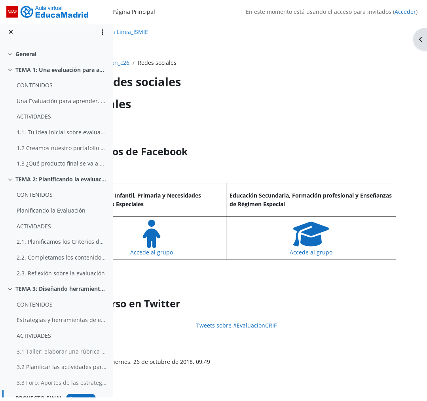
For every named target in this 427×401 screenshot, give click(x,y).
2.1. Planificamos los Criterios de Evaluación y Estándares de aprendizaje (61, 245)
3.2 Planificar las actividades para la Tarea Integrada (61, 371)
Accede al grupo (203, 252)
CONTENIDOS (35, 89)
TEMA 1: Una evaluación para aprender (61, 73)
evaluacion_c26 (153, 62)
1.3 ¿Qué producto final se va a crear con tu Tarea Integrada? (61, 167)
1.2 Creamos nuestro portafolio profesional (61, 151)
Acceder (405, 11)
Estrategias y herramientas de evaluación (61, 324)
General (25, 57)
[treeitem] (56, 58)
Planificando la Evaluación (51, 214)
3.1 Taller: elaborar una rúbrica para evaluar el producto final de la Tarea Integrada (61, 355)
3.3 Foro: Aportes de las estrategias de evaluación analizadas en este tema (61, 386)
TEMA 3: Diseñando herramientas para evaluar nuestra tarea (61, 292)
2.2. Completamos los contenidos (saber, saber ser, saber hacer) (61, 261)
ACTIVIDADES (34, 120)
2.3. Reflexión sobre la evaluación (61, 277)
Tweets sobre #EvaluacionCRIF (270, 325)
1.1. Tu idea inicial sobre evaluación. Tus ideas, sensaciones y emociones (61, 135)
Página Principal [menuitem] (133, 11)
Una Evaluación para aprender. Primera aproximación (61, 104)
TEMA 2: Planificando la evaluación (61, 182)
